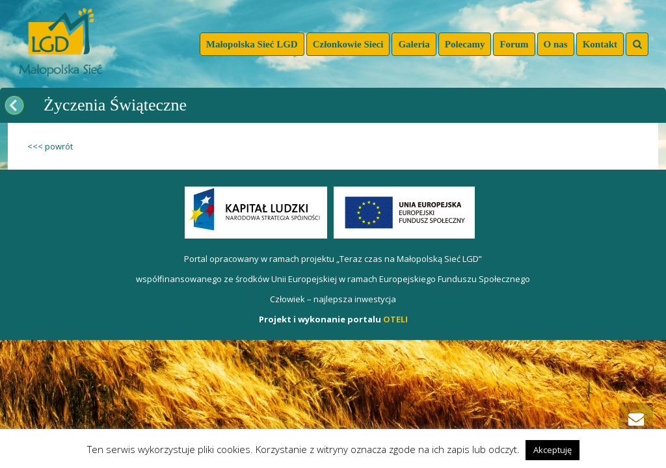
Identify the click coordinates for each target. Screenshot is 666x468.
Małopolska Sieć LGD (252, 44)
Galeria (413, 44)
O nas (556, 44)
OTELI (395, 319)
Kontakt (600, 44)
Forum (514, 44)
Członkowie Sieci (348, 44)
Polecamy (465, 44)
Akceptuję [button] (552, 450)
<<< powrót (50, 146)
